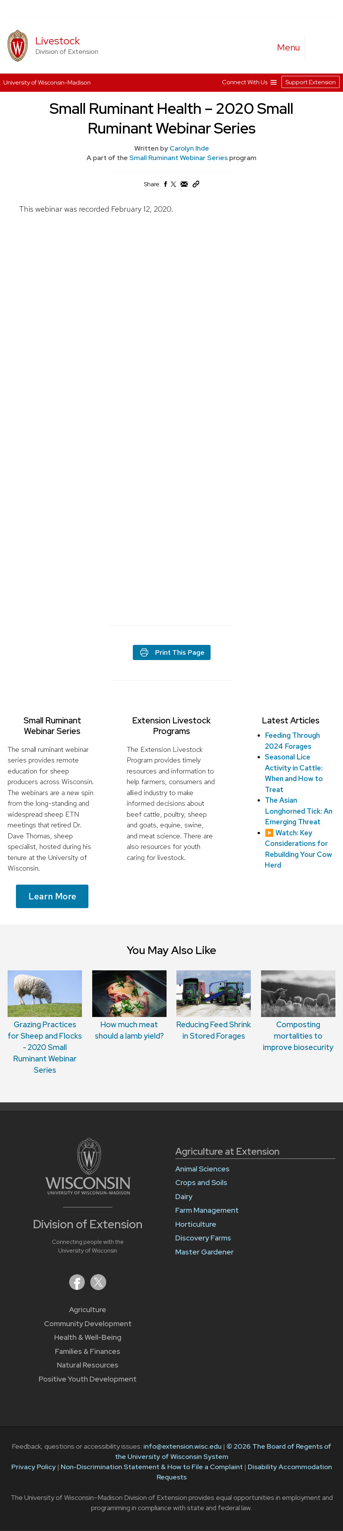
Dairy (183, 1196)
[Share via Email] (184, 186)
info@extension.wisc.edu (182, 1446)
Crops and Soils (201, 1182)
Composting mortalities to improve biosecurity (298, 1036)
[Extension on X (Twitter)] (98, 1287)
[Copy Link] (195, 186)
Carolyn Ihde (189, 148)
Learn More (52, 896)
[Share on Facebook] (165, 186)
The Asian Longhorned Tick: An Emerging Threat (298, 811)
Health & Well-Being (87, 1337)
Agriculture (87, 1309)
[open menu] (288, 47)
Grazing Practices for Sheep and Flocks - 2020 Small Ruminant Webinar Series (45, 1047)
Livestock (57, 40)
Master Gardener (204, 1252)
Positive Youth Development (88, 1379)
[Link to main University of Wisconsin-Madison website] (88, 1192)
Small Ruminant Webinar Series (179, 157)
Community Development (88, 1323)
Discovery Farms (203, 1238)
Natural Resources (87, 1365)
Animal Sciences (202, 1169)
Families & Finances (87, 1351)
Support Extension (310, 82)
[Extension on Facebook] (78, 1287)
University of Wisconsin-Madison (47, 82)
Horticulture (195, 1224)
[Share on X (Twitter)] (174, 187)
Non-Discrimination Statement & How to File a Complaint (152, 1466)
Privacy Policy (33, 1466)
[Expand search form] (318, 47)
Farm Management (207, 1210)
